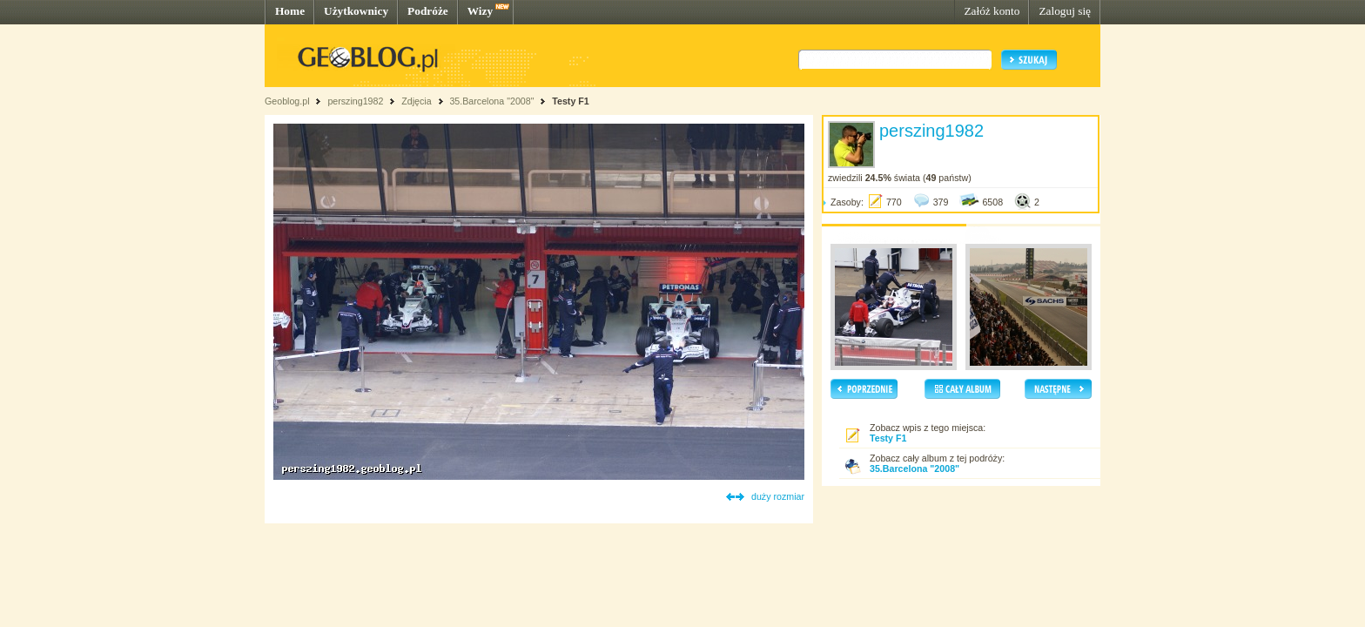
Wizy (480, 10)
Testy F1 (570, 101)
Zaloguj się (1065, 10)
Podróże (427, 10)
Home (290, 10)
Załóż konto (991, 10)
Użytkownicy (356, 10)
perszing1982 (355, 101)
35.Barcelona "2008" (491, 101)
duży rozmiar (777, 496)
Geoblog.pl (287, 101)
